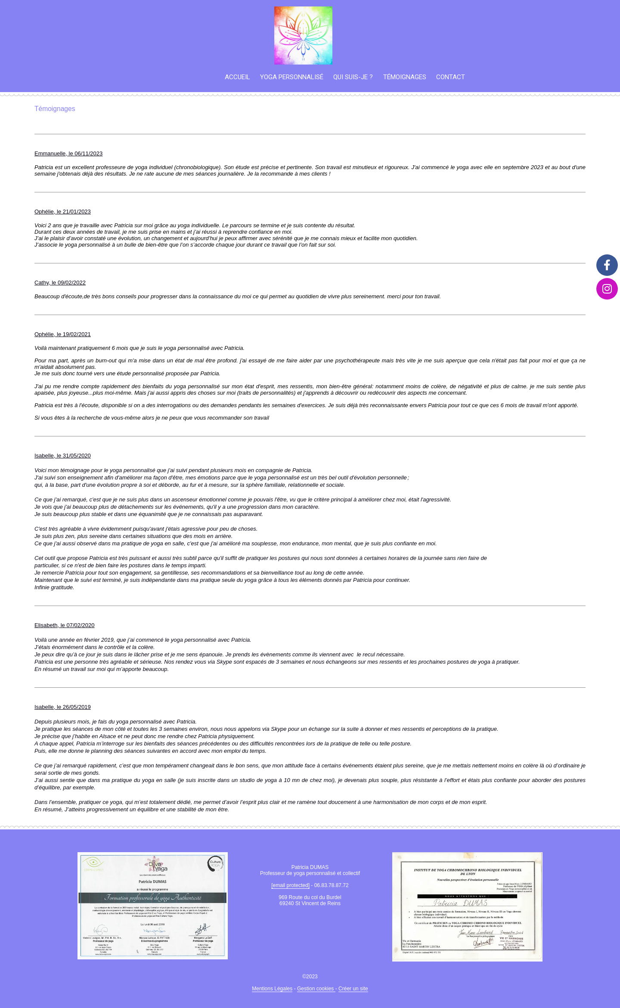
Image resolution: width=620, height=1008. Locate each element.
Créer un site (353, 989)
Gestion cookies (316, 989)
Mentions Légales (272, 989)
